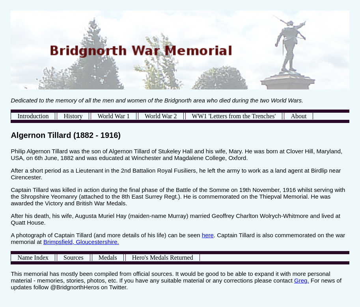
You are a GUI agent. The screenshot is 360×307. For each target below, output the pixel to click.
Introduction (32, 116)
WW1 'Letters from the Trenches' (234, 116)
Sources (73, 257)
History (72, 116)
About (298, 116)
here (208, 235)
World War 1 (113, 116)
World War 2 (161, 116)
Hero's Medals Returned (162, 257)
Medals (108, 257)
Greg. (301, 280)
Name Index (32, 257)
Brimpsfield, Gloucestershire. (81, 241)
